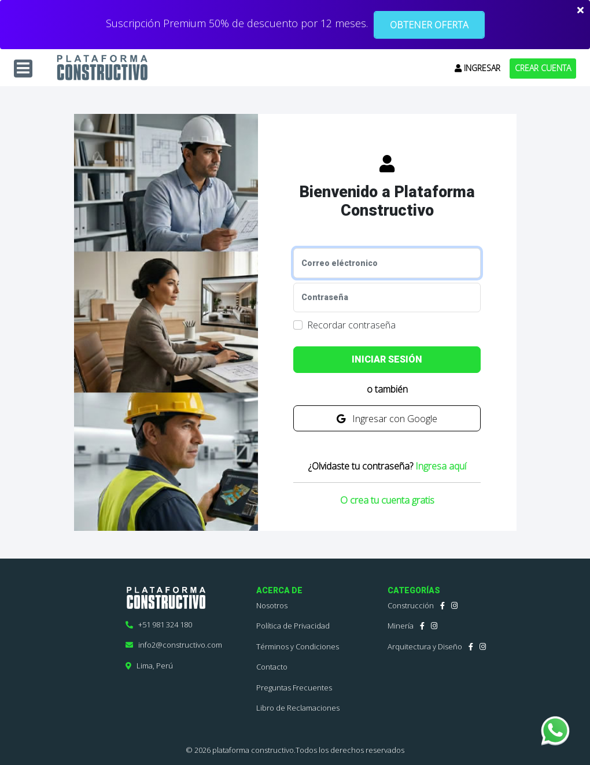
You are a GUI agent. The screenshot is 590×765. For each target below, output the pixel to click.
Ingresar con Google (387, 418)
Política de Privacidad (293, 625)
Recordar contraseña (351, 325)
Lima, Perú (149, 665)
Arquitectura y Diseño (425, 646)
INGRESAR (477, 67)
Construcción (411, 605)
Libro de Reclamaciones (298, 708)
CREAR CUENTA (543, 67)
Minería (401, 625)
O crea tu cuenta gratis (387, 500)
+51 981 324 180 (159, 624)
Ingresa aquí (440, 466)
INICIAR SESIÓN (387, 359)
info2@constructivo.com (174, 645)
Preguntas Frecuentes (294, 687)
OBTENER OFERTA (429, 25)
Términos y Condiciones (297, 646)
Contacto (271, 666)
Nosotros (271, 605)
